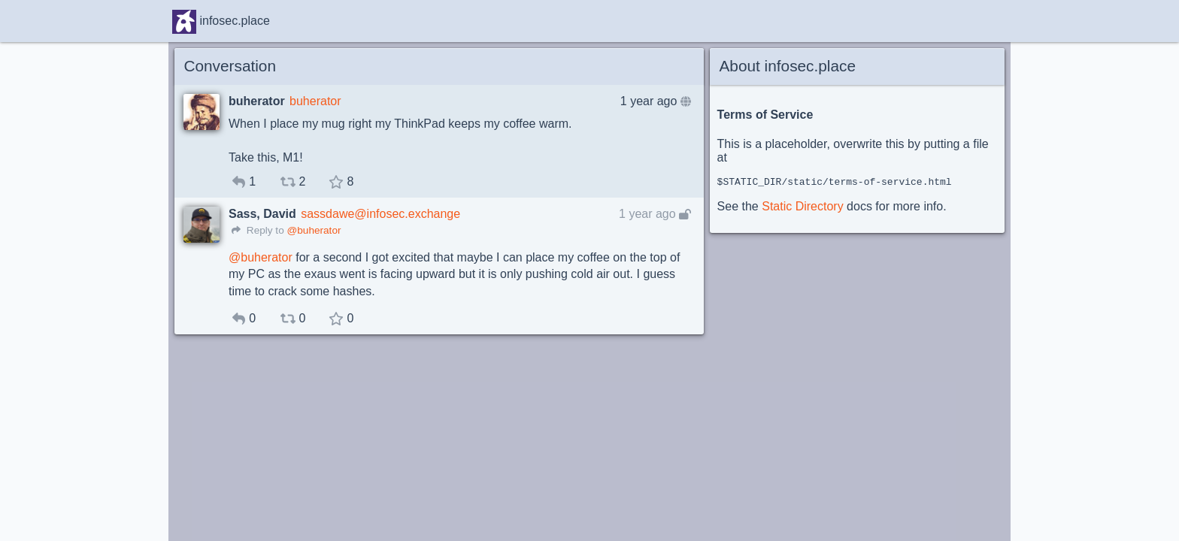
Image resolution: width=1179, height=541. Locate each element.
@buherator (313, 230)
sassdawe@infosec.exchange (380, 213)
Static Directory (802, 208)
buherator (315, 101)
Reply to (258, 230)
